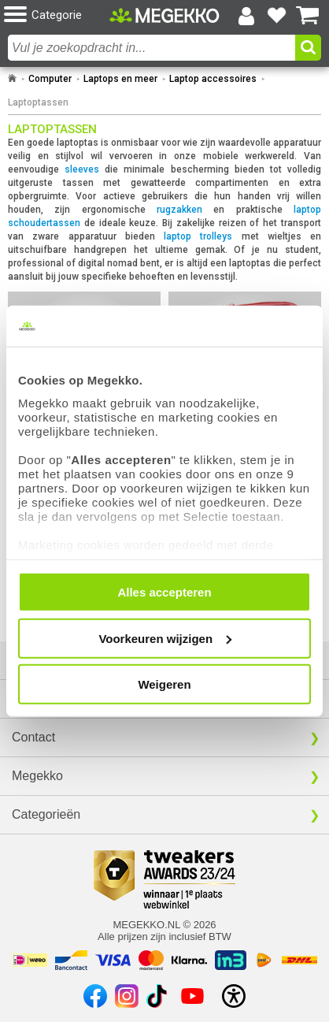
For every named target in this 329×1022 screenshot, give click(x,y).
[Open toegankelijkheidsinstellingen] (234, 996)
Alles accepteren (164, 592)
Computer (50, 78)
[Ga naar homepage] (12, 78)
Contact (33, 737)
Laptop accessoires (213, 78)
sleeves (82, 169)
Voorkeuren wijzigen (164, 638)
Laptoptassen (38, 102)
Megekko (37, 775)
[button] (56, 15)
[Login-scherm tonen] (246, 15)
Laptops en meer (120, 78)
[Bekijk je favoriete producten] (277, 15)
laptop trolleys (198, 236)
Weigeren (164, 684)
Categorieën (46, 814)
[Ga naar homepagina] (164, 15)
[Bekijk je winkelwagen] (307, 15)
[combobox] (151, 48)
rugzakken (179, 209)
